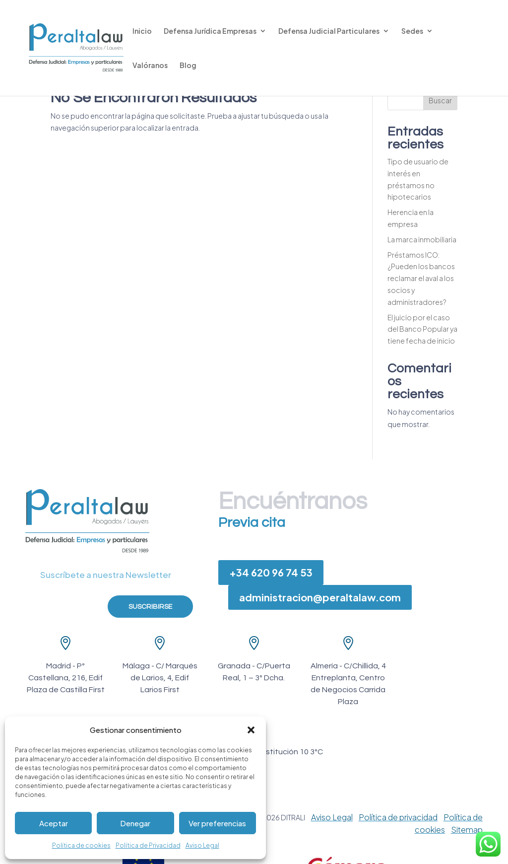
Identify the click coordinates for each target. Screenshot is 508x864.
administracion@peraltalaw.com (320, 597)
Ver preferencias (217, 823)
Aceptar (53, 823)
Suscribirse (150, 606)
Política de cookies (81, 845)
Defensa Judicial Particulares (329, 31)
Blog (188, 66)
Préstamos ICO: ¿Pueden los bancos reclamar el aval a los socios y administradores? (421, 278)
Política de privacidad (398, 817)
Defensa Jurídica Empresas (210, 31)
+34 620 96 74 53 (271, 572)
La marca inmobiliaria (421, 239)
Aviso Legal (202, 845)
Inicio (142, 31)
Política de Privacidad (148, 845)
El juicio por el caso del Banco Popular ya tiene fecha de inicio (422, 329)
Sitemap (467, 829)
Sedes (412, 31)
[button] (251, 730)
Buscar (440, 100)
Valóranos (150, 66)
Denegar (135, 823)
